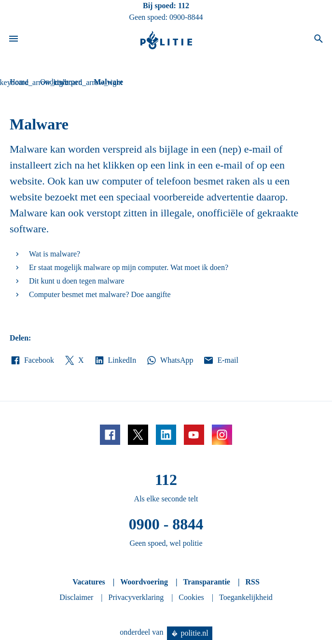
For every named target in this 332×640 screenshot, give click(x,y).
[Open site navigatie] (13, 40)
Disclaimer (76, 597)
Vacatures (88, 582)
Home (19, 82)
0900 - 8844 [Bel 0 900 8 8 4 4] (166, 524)
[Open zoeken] (318, 40)
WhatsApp (169, 360)
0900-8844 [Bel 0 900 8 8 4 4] (186, 17)
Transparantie (206, 582)
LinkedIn (115, 360)
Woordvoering (144, 582)
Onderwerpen (61, 82)
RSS (252, 582)
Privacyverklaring (136, 597)
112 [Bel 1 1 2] (183, 5)
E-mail (220, 360)
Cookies (191, 597)
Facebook (32, 360)
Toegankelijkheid (246, 597)
